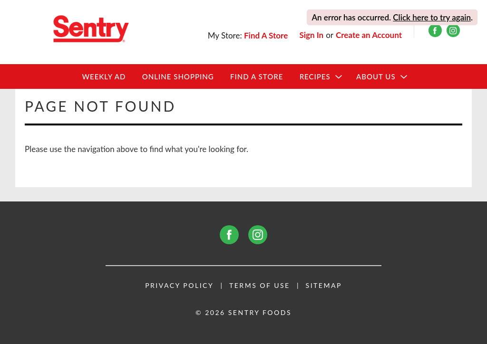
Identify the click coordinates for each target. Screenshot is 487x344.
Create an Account (369, 35)
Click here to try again (432, 17)
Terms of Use (259, 285)
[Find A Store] (267, 35)
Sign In (311, 35)
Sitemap (324, 285)
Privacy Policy (179, 285)
